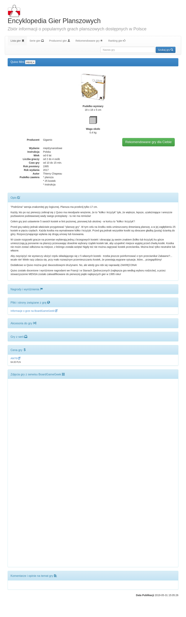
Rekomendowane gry (89, 40)
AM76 (15, 358)
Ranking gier (117, 40)
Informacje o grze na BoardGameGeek (34, 310)
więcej (30, 62)
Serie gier (37, 40)
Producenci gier (59, 40)
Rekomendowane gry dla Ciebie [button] (148, 142)
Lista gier (17, 40)
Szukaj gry (165, 49)
